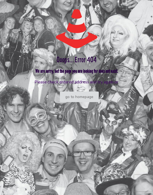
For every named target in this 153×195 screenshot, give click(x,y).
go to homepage (79, 96)
